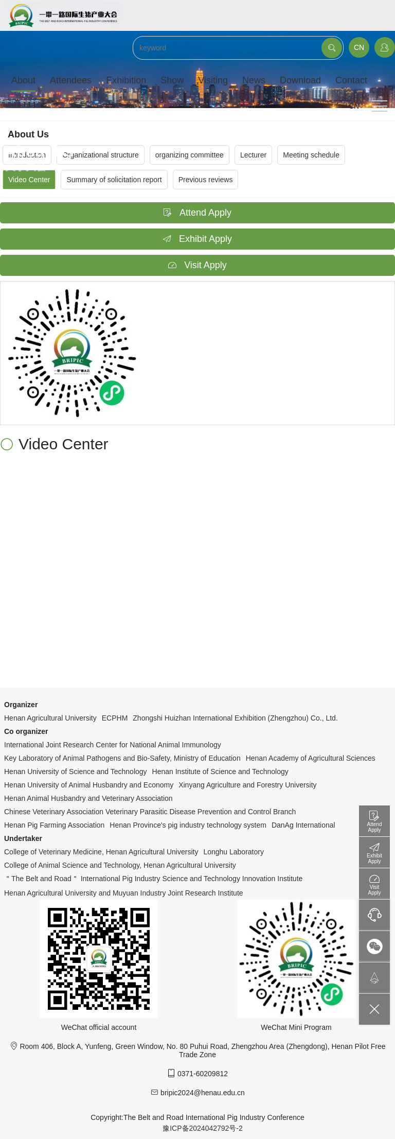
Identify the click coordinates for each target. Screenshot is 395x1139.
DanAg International (303, 825)
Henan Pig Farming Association (54, 825)
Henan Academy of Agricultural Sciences (310, 758)
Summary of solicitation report (113, 180)
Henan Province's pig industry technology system (188, 825)
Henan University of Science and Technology (75, 771)
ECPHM (115, 718)
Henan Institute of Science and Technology (220, 771)
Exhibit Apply (197, 239)
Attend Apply (197, 212)
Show (172, 80)
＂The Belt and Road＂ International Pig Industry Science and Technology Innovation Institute (153, 878)
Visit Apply (197, 265)
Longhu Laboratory (233, 852)
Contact (351, 80)
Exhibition (126, 80)
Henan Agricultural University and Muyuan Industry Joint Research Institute (123, 893)
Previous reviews (205, 180)
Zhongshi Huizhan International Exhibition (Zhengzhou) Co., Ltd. (235, 718)
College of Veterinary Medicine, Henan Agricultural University (101, 852)
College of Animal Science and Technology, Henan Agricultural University (120, 865)
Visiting (213, 80)
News (253, 80)
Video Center (29, 180)
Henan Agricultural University (50, 718)
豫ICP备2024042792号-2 (203, 1128)
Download (300, 80)
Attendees (71, 80)
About (23, 80)
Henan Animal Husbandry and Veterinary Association (88, 798)
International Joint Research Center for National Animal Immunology (112, 745)
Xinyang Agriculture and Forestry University (247, 785)
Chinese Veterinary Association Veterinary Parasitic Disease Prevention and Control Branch (150, 812)
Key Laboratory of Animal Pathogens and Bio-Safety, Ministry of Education (122, 758)
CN (359, 47)
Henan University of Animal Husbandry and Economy (88, 785)
